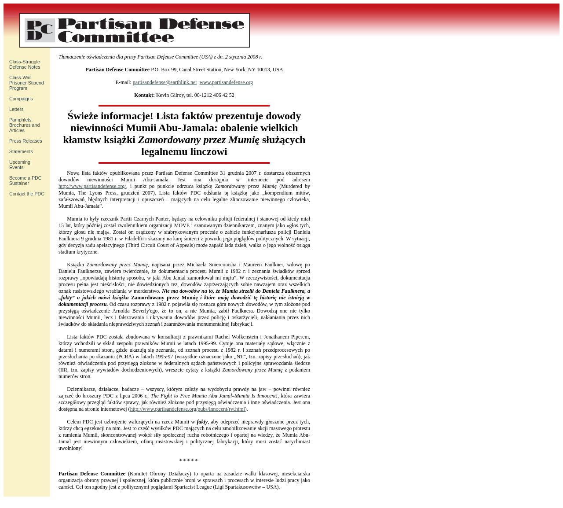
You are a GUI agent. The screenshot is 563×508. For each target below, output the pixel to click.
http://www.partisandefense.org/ (92, 186)
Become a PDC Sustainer (25, 180)
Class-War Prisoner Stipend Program (26, 83)
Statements (21, 151)
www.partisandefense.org (226, 82)
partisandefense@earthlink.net (165, 82)
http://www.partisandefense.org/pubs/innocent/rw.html (187, 409)
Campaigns (21, 98)
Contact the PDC (26, 193)
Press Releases (25, 141)
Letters (16, 109)
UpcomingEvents (19, 164)
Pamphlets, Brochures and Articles (24, 125)
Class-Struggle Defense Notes (24, 64)
